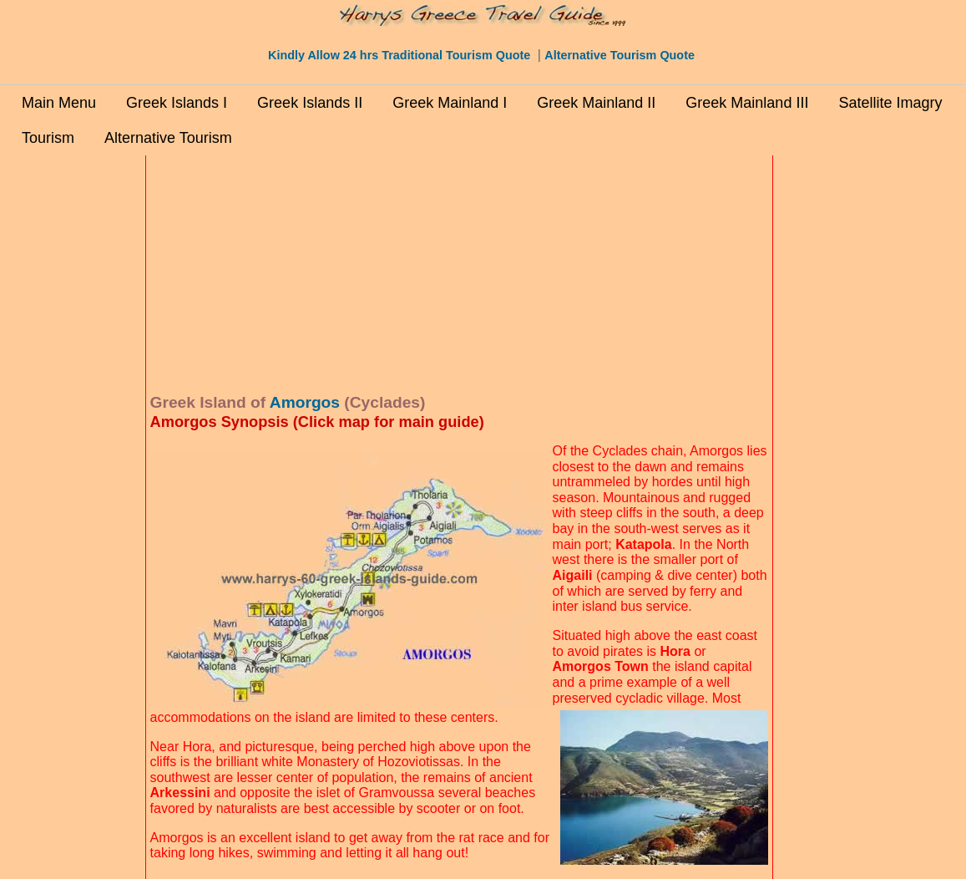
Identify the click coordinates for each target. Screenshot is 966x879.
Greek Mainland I (449, 102)
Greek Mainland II (596, 102)
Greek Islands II (309, 102)
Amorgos (305, 402)
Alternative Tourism (168, 138)
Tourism (48, 138)
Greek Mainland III (746, 102)
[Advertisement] (72, 410)
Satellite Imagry (890, 102)
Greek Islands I (176, 102)
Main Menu (59, 102)
